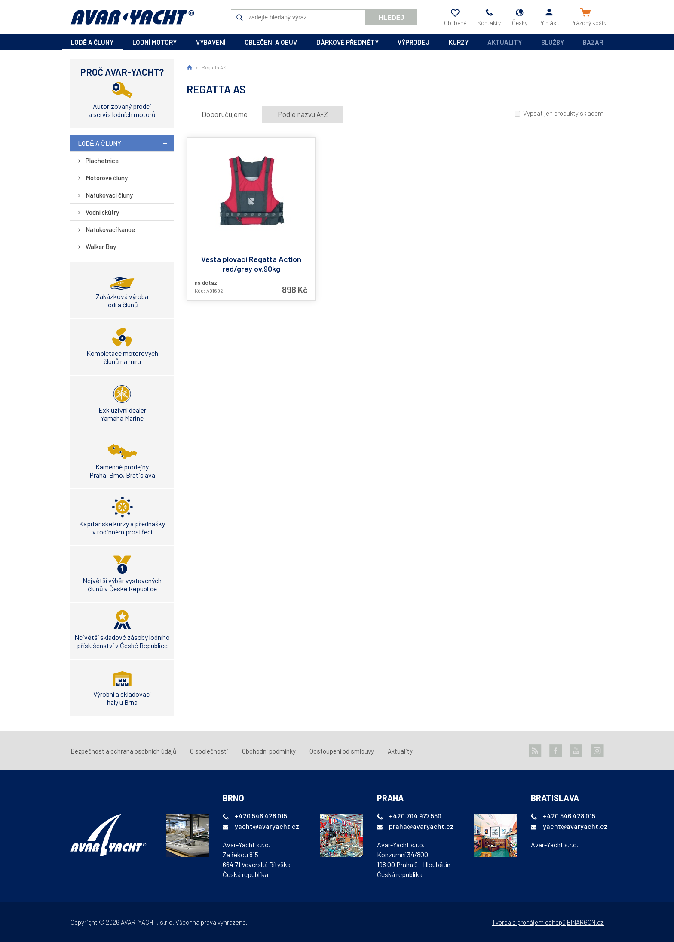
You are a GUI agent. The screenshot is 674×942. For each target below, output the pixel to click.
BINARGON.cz (585, 922)
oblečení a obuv (271, 42)
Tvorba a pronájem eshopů (529, 922)
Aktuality (504, 42)
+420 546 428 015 (261, 816)
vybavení (211, 42)
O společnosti (209, 751)
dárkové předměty (347, 42)
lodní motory (154, 42)
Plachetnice (102, 160)
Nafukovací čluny (109, 195)
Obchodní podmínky (269, 751)
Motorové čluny (107, 178)
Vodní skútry (102, 212)
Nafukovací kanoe (110, 229)
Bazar (593, 42)
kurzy (459, 42)
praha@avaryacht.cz (421, 826)
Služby (552, 42)
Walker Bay (101, 246)
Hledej (391, 17)
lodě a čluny (92, 42)
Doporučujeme (225, 114)
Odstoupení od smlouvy (341, 751)
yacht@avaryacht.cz (267, 826)
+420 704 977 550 (415, 816)
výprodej (413, 42)
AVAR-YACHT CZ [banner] (132, 17)
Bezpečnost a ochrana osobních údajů (123, 751)
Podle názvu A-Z (303, 114)
